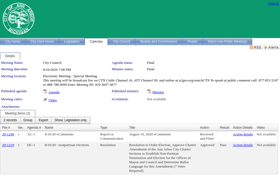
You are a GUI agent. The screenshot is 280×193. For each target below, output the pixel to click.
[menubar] (45, 120)
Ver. (20, 127)
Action (204, 127)
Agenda (53, 92)
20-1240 (8, 134)
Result (224, 127)
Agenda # (34, 127)
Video (52, 100)
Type (103, 127)
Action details (243, 134)
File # (6, 127)
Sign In (273, 3)
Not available (156, 99)
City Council (52, 63)
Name (49, 127)
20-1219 (8, 145)
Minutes (158, 92)
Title (132, 127)
